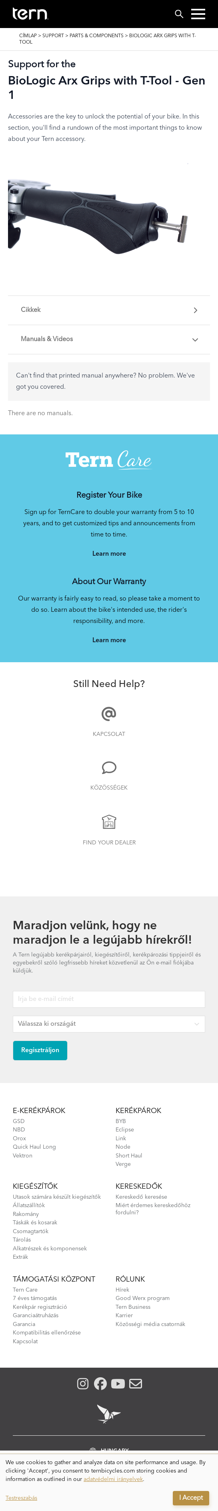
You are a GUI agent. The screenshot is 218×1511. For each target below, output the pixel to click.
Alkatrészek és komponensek (50, 1249)
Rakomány (26, 1214)
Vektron (22, 1156)
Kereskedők (139, 1186)
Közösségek (109, 788)
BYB (121, 1121)
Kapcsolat (109, 734)
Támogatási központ (54, 1279)
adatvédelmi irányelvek (113, 1479)
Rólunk (130, 1279)
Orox (19, 1138)
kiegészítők (35, 1186)
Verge (123, 1164)
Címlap (28, 36)
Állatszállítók (29, 1205)
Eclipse (125, 1130)
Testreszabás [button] (21, 1498)
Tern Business (133, 1307)
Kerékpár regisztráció (40, 1307)
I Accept (191, 1498)
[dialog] (109, 1483)
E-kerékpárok (39, 1111)
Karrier (124, 1315)
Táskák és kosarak (35, 1223)
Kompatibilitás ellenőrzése (47, 1333)
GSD (19, 1121)
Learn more (109, 554)
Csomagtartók (30, 1231)
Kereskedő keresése (141, 1197)
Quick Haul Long (34, 1147)
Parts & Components (97, 36)
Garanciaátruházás (35, 1315)
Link (121, 1138)
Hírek (122, 1290)
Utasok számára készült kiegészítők (57, 1197)
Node (123, 1147)
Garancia (24, 1324)
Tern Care (25, 1290)
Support (53, 36)
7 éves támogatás (35, 1298)
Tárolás (22, 1240)
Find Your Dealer (109, 843)
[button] (198, 14)
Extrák (20, 1257)
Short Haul (129, 1156)
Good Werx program (143, 1298)
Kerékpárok (138, 1111)
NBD (19, 1130)
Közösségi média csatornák (150, 1324)
